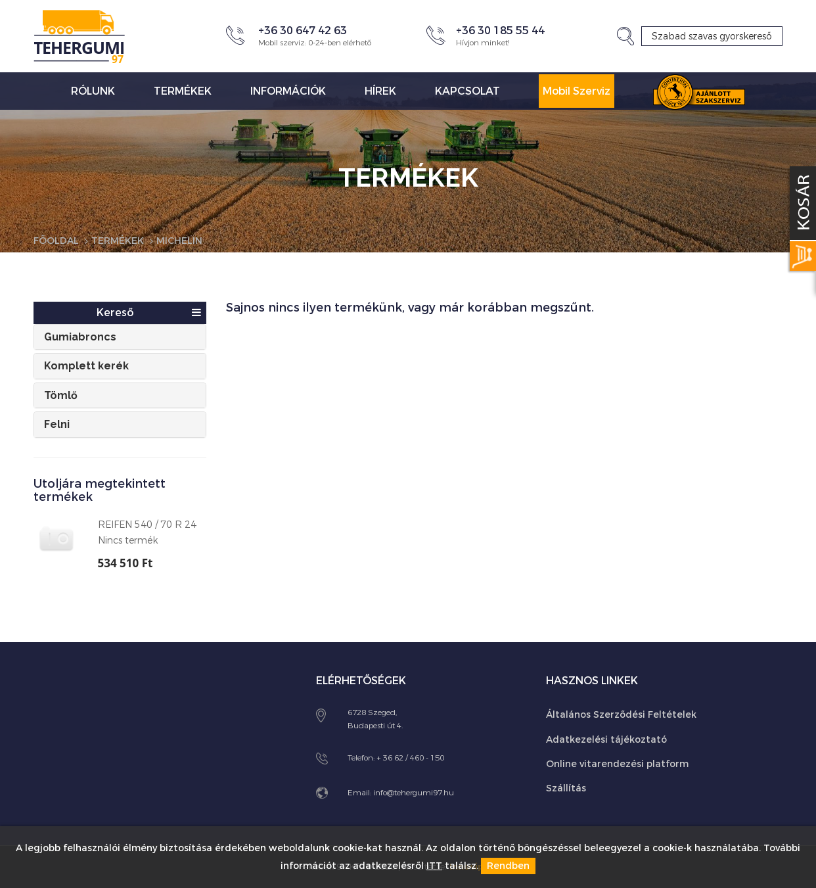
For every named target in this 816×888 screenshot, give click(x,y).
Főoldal (56, 241)
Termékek (183, 91)
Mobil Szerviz (576, 91)
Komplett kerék (86, 366)
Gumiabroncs (80, 337)
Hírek (380, 91)
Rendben (508, 866)
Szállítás (566, 788)
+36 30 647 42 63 (302, 30)
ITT (434, 866)
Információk (288, 91)
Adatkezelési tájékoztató (606, 740)
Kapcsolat (467, 91)
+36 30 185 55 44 (500, 30)
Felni (57, 424)
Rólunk (93, 91)
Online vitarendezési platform (617, 764)
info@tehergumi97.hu (413, 792)
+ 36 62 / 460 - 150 (410, 758)
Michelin (179, 241)
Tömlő (61, 395)
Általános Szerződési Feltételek (621, 715)
